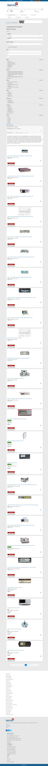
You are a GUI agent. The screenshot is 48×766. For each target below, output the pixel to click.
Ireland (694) (9, 110)
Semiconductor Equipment (11, 748)
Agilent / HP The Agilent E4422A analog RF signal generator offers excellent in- (19, 277)
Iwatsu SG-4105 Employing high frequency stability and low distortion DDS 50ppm (20, 216)
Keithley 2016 (8, 713)
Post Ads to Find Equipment (11, 752)
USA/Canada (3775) (10, 102)
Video (32, 0)
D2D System (14, 0)
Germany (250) (9, 109)
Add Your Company (10, 734)
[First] (11, 665)
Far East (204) (9, 101)
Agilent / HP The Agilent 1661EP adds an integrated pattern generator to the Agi (19, 317)
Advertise (9, 17)
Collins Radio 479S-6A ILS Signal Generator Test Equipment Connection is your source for (21, 297)
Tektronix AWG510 (9, 699)
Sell (7, 0)
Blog (7, 727)
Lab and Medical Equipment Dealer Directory (14, 738)
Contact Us (27, 17)
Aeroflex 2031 (8, 682)
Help (8, 757)
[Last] (38, 665)
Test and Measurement (15, 22)
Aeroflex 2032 (8, 689)
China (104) (9, 106)
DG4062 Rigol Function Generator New (13, 607)
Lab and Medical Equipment (11, 746)
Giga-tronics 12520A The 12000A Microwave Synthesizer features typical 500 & (19, 236)
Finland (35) (9, 108)
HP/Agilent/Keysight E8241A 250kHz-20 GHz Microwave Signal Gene (18, 358)
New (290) (9, 94)
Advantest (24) (9, 65)
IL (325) (8, 122)
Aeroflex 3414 (8, 680)
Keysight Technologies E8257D (12, 462)
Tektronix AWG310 (9, 692)
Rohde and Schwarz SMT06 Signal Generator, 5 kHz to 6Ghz (17, 418)
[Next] (36, 665)
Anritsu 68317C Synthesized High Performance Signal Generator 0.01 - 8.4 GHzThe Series (21, 567)
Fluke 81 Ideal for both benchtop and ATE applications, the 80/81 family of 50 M (19, 155)
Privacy (8, 760)
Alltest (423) (9, 85)
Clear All (8, 31)
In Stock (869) (9, 93)
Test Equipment (9, 745)
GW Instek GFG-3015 (9, 686)
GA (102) (8, 120)
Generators (21, 22)
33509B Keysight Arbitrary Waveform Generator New (15, 650)
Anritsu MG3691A (8, 697)
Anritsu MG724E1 (8, 683)
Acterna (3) (9, 61)
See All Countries (9, 113)
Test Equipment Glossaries (11, 753)
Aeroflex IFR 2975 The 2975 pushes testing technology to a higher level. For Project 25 (21, 545)
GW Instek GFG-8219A (9, 707)
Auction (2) (9, 92)
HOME (8, 22)
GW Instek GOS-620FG (9, 679)
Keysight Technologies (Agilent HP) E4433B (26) (15, 76)
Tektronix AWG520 (9, 706)
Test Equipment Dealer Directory (12, 737)
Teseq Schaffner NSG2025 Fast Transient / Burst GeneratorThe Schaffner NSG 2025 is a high (22, 484)
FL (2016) (9, 119)
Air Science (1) (9, 83)
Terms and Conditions (10, 761)
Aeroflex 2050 (8, 687)
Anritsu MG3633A (8, 711)
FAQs (8, 756)
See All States (9, 123)
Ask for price (11, 163)
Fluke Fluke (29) (10, 75)
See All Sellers (9, 88)
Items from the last (10, 132)
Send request (11, 616)
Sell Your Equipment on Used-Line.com (13, 735)
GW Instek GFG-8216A (9, 714)
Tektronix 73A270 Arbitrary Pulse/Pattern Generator (15, 440)
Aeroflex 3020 (8, 673)
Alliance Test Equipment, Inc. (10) (12, 84)
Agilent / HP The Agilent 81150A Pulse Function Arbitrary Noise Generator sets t (19, 398)
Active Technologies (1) (11, 62)
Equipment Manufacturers (11, 749)
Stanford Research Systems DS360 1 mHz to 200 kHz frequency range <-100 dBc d (20, 176)
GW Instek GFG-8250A (9, 700)
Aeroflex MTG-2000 (9, 696)
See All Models (9, 78)
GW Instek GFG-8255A (9, 693)
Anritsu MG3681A (8, 676)
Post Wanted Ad (18, 17)
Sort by (17, 132)
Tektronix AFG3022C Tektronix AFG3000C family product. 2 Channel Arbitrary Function (21, 525)
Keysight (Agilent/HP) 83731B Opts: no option (14, 587)
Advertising (9, 742)
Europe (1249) (9, 100)
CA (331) (8, 118)
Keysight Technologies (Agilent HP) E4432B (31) (15, 74)
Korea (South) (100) (10, 111)
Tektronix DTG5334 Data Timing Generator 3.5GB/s (15, 378)
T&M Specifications (20, 0)
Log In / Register (38, 0)
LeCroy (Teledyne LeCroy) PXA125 (11, 704)
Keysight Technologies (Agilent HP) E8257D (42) (15, 71)
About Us (10, 0)
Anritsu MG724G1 (8, 690)
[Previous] (14, 665)
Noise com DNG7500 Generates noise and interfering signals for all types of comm (20, 196)
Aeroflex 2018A (8, 710)
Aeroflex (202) (9, 66)
